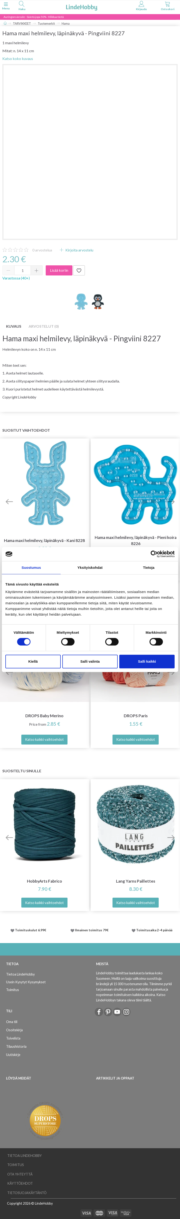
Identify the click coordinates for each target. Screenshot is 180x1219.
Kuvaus (13, 326)
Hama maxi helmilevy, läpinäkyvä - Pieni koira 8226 (135, 540)
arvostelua (42, 250)
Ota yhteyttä (20, 1174)
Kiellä (33, 661)
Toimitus (12, 990)
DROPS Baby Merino (44, 715)
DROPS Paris (136, 715)
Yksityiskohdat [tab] (89, 568)
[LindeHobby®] (81, 6)
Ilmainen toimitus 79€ (92, 930)
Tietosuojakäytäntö (27, 1193)
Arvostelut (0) (44, 326)
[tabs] (21, 6)
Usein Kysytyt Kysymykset (26, 982)
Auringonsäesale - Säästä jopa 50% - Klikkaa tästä (34, 17)
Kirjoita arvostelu (79, 250)
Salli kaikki (147, 661)
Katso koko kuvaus (17, 58)
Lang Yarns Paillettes (135, 881)
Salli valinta (90, 661)
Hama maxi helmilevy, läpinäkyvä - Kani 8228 (44, 540)
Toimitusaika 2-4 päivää (154, 930)
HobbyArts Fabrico (44, 881)
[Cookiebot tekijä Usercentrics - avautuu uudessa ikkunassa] (154, 554)
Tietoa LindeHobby (20, 974)
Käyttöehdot (20, 1183)
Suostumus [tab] (31, 568)
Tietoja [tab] (148, 568)
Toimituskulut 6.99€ (30, 930)
